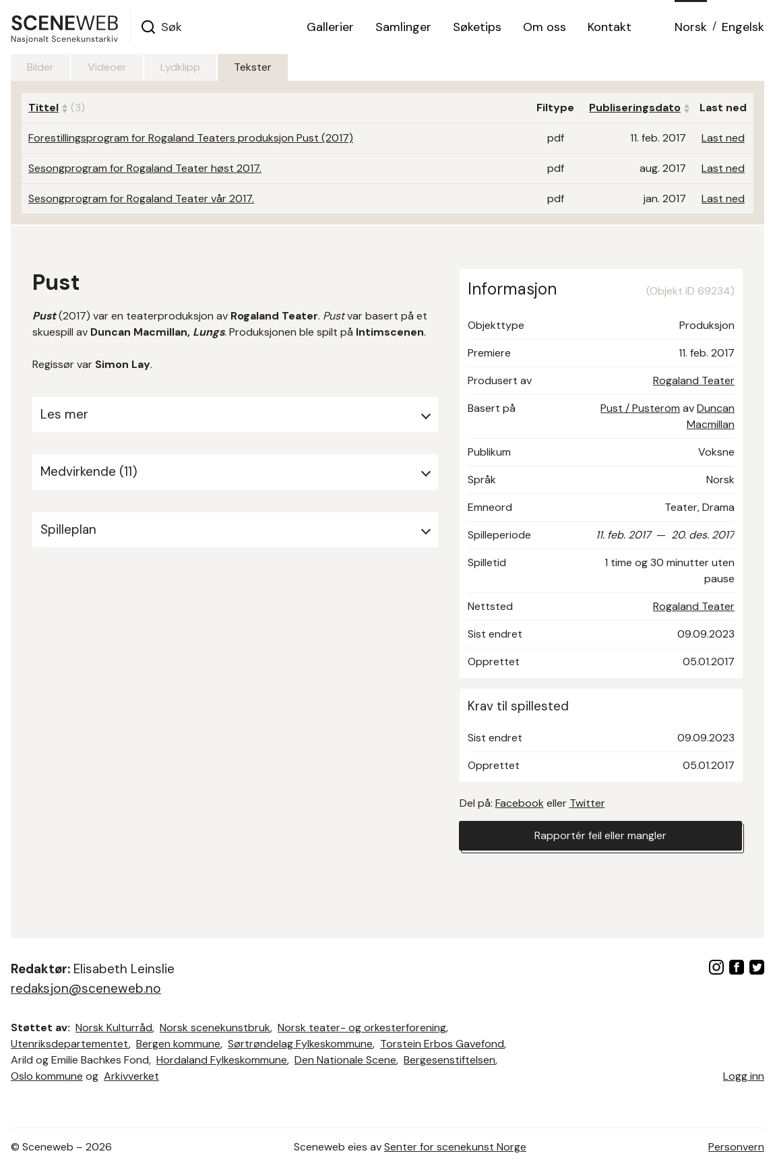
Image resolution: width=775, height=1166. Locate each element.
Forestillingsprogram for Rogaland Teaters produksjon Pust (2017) (190, 138)
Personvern (736, 1147)
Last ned (723, 138)
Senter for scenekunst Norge (455, 1147)
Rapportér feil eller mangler (600, 835)
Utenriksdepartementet (70, 1044)
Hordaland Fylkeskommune (221, 1060)
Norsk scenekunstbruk (215, 1027)
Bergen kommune (178, 1044)
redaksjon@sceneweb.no (86, 988)
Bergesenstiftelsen (449, 1060)
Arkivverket (131, 1076)
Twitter (587, 803)
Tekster (253, 67)
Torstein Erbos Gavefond (442, 1044)
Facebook (519, 803)
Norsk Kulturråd (113, 1027)
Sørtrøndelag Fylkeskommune (300, 1044)
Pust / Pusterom (640, 408)
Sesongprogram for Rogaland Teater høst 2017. (144, 168)
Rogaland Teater (694, 380)
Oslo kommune (47, 1076)
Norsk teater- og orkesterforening (362, 1027)
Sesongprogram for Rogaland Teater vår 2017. (141, 198)
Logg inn (743, 1076)
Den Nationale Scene (345, 1060)
